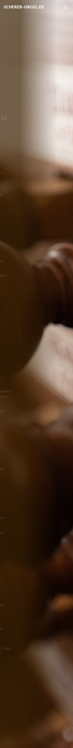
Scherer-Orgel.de (24, 7)
